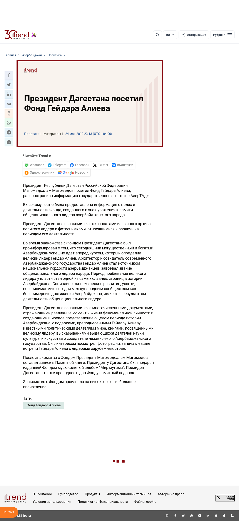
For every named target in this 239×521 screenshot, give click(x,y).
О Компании (42, 494)
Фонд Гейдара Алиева (44, 405)
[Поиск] (157, 34)
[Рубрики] (222, 34)
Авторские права (171, 494)
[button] (9, 75)
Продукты (92, 494)
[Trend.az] (21, 35)
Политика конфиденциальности (103, 502)
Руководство (68, 494)
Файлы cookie (145, 502)
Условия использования (52, 502)
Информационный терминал (129, 494)
